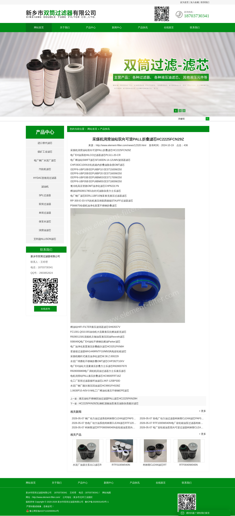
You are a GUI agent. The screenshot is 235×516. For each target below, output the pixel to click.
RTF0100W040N (121, 465)
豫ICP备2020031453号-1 (96, 502)
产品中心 (91, 27)
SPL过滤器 (45, 195)
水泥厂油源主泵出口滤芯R (87, 465)
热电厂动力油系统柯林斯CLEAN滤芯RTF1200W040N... (104, 423)
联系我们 (205, 2)
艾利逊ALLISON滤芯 (45, 239)
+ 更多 (202, 411)
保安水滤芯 (45, 221)
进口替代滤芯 (45, 143)
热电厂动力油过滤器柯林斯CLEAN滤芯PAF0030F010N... (172, 418)
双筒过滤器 (45, 204)
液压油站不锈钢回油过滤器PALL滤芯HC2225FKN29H (108, 398)
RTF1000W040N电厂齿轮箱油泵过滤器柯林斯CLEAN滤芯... (172, 423)
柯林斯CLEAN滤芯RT (155, 465)
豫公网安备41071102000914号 (42, 511)
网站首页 (39, 27)
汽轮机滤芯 (45, 169)
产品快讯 (143, 27)
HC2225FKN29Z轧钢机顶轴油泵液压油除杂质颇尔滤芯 (109, 403)
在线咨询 (45, 308)
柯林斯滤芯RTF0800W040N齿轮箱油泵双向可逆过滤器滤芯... (104, 427)
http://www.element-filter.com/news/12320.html (121, 145)
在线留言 (169, 27)
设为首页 (184, 2)
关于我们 (65, 27)
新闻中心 (117, 27)
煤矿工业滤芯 (45, 151)
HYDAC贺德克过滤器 (44, 178)
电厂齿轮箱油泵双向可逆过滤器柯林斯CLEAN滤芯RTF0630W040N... (172, 427)
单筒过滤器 (45, 212)
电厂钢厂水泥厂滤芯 (45, 160)
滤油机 (45, 186)
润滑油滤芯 (45, 230)
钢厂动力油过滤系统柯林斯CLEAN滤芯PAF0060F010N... (104, 418)
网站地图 (106, 492)
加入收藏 (194, 2)
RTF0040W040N (188, 465)
